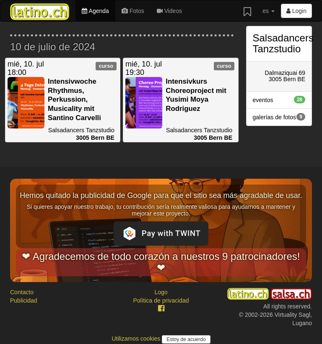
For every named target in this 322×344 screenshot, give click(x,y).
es (268, 11)
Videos (169, 11)
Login (296, 11)
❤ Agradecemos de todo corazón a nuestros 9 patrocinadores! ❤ (161, 262)
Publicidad (23, 300)
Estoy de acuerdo (185, 339)
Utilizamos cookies (137, 338)
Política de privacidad (161, 300)
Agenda (95, 11)
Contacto (22, 292)
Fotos (133, 11)
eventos (279, 99)
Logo (160, 292)
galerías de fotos (279, 117)
